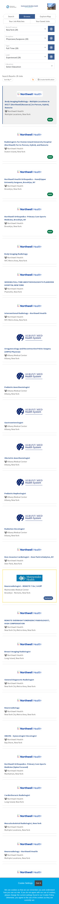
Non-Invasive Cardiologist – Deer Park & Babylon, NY (29, 557)
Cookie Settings (25, 883)
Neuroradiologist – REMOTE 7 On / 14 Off (23, 586)
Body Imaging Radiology (16, 254)
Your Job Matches (16, 21)
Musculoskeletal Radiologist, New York (22, 823)
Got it (38, 883)
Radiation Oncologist (14, 529)
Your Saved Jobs (43, 21)
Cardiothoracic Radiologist (17, 795)
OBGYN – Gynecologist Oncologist (20, 736)
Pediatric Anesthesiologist (17, 387)
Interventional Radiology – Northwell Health (25, 313)
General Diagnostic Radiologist (19, 679)
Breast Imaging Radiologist (17, 651)
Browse (27, 16)
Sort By (7, 79)
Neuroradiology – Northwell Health (21, 851)
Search (11, 16)
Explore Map (45, 16)
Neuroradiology (11, 707)
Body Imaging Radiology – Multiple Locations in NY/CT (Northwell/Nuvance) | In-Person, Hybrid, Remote (27, 104)
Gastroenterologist (13, 422)
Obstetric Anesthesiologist (17, 458)
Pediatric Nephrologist (15, 493)
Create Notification (46, 79)
